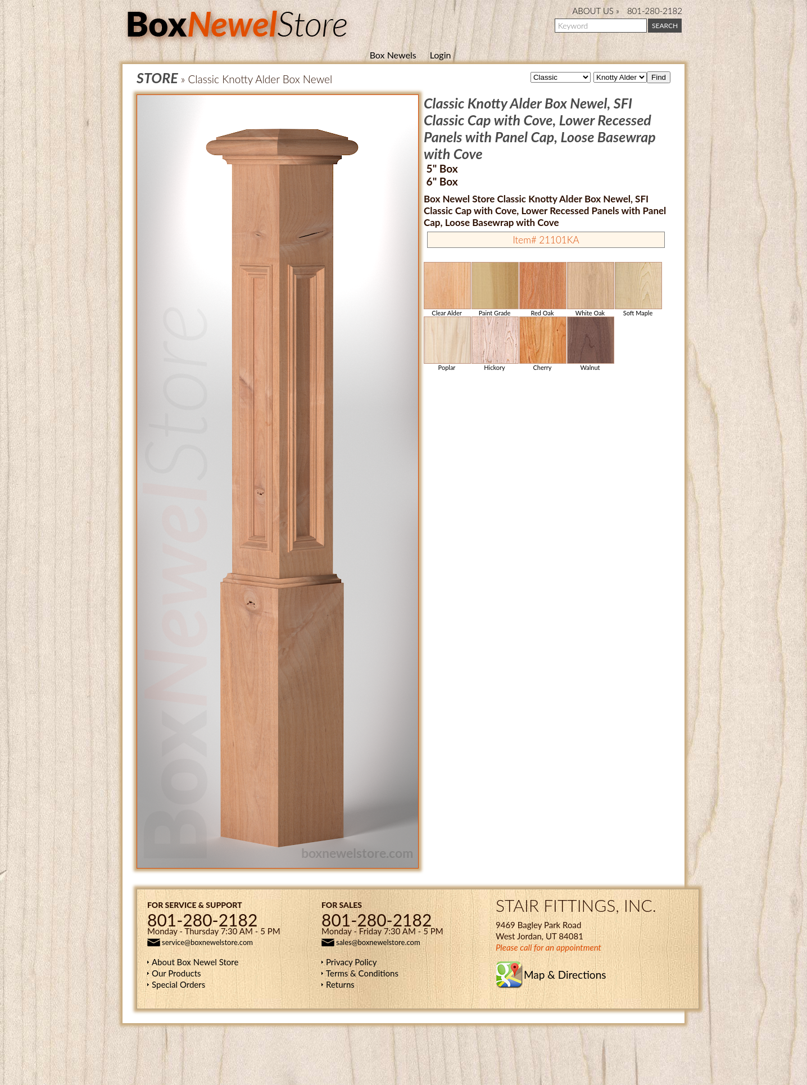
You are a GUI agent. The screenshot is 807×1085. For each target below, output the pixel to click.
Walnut (590, 344)
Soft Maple (638, 289)
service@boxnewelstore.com (207, 942)
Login (440, 54)
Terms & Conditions (362, 973)
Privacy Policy (351, 962)
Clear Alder (447, 289)
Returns (340, 984)
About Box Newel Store (195, 962)
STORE (157, 77)
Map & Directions (565, 974)
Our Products (176, 973)
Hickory (494, 344)
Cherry (542, 344)
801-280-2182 (654, 11)
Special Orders (178, 984)
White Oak (590, 289)
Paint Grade (494, 289)
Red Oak (542, 289)
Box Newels (393, 54)
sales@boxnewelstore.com (378, 942)
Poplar (447, 344)
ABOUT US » (596, 11)
